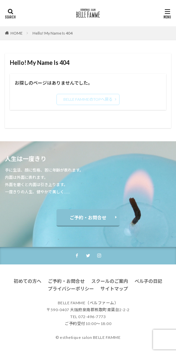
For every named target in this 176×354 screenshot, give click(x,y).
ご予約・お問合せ (88, 217)
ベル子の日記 (148, 281)
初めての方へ (27, 281)
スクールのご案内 (109, 281)
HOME (17, 33)
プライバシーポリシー (71, 288)
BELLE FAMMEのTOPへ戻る (88, 99)
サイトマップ (114, 288)
